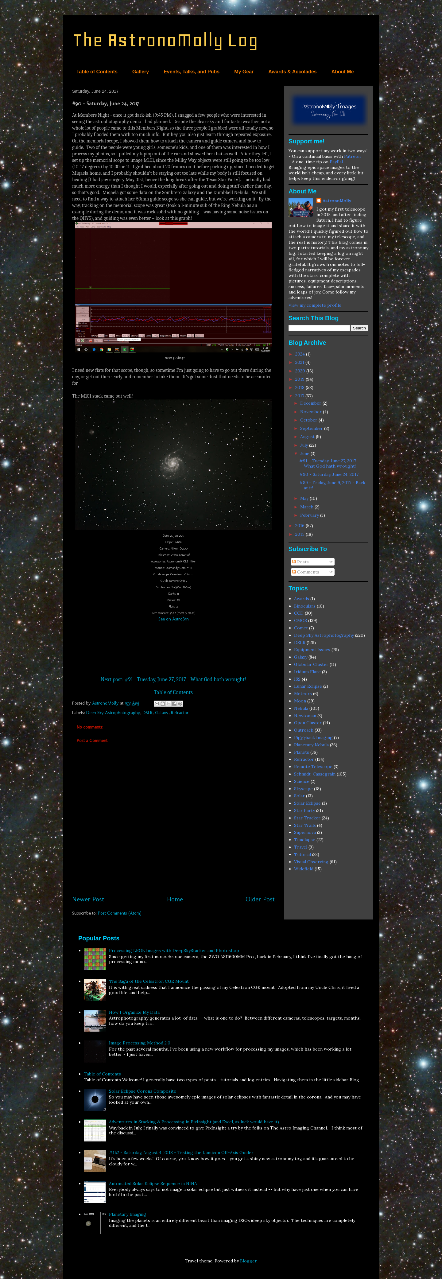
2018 (300, 387)
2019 (300, 379)
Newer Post (88, 899)
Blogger (248, 1261)
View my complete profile (315, 305)
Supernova (305, 832)
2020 (300, 371)
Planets (301, 752)
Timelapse (304, 839)
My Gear (244, 71)
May (305, 498)
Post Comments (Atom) (120, 913)
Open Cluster (308, 722)
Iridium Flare (307, 671)
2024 (300, 354)
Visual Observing (311, 862)
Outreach (303, 730)
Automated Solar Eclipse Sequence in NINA (153, 1183)
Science (301, 781)
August (308, 436)
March (307, 507)
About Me (343, 71)
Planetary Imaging (127, 1214)
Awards (301, 598)
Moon (300, 701)
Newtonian (305, 715)
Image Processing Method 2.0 (139, 1043)
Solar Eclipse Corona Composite (142, 1091)
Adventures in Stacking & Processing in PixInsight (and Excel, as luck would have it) (194, 1122)
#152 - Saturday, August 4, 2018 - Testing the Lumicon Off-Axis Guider (181, 1152)
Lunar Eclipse (308, 686)
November (311, 411)
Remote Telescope (313, 766)
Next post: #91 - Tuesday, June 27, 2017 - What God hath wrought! (173, 679)
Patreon (352, 156)
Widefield (303, 869)
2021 (300, 362)
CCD (299, 613)
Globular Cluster (311, 664)
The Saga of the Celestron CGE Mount (149, 981)
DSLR (148, 712)
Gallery (140, 71)
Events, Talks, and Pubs (191, 71)
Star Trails (305, 825)
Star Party (304, 810)
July (304, 445)
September (312, 428)
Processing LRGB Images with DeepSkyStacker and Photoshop (174, 950)
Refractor (180, 712)
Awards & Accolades (292, 71)
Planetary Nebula (311, 745)
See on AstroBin (173, 619)
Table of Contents (97, 71)
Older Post (260, 899)
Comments (305, 572)
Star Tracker (307, 818)
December (311, 403)
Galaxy (162, 712)
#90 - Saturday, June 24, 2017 (329, 474)
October (309, 420)
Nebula (301, 708)
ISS (297, 679)
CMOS (300, 620)
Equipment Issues (312, 649)
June (305, 453)
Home (175, 899)
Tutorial (302, 854)
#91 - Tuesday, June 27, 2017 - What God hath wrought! (329, 463)
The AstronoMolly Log (165, 40)
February (310, 515)
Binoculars (305, 606)
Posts (300, 562)
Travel (300, 847)
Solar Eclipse (307, 803)
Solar (299, 796)
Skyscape (303, 788)
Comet (301, 628)
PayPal (336, 162)
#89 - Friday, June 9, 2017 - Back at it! (332, 485)
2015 (300, 534)
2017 (300, 395)
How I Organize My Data (134, 1012)
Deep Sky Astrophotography (113, 712)
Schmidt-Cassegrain (314, 774)
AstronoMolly (337, 201)
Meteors (303, 693)
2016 (300, 525)
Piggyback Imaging (313, 737)
